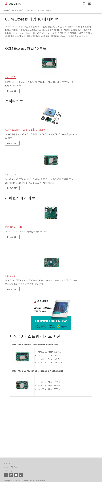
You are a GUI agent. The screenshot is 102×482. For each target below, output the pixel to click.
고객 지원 (8, 466)
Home (6, 10)
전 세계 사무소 (10, 463)
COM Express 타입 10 (43, 10)
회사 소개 (8, 459)
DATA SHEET (12, 90)
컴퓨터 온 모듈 (16, 10)
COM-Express (28, 10)
